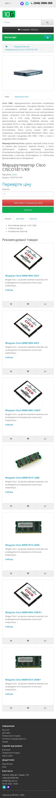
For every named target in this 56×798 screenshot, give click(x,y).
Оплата (8, 218)
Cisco (14, 174)
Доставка (20, 218)
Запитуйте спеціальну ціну (28, 202)
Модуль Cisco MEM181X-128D (22, 477)
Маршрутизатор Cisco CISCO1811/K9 (21, 49)
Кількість (6, 189)
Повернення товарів (11, 736)
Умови (5, 741)
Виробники (7, 764)
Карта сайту (7, 755)
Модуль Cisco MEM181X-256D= (23, 679)
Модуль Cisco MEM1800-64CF (22, 342)
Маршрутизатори (22, 46)
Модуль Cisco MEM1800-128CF (22, 410)
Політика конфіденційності (14, 739)
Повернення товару (11, 752)
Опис (7, 96)
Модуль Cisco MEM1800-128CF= (23, 612)
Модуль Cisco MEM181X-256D (22, 544)
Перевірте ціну (16, 184)
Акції (4, 767)
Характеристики (21, 96)
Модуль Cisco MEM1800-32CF (22, 275)
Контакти (6, 750)
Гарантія (33, 218)
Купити (28, 209)
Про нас (5, 730)
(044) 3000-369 (43, 3)
